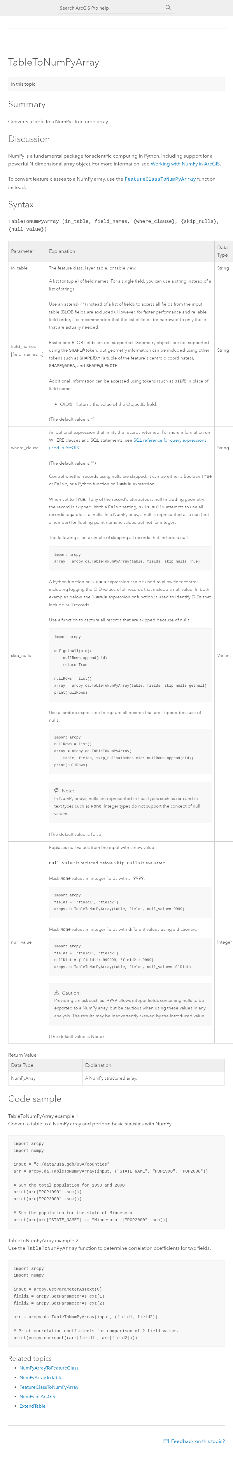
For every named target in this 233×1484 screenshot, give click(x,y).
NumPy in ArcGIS (37, 1404)
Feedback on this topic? (198, 1449)
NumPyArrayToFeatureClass (49, 1376)
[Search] (168, 8)
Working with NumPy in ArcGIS (185, 164)
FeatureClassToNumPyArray (160, 178)
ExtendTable (32, 1414)
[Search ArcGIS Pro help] (110, 8)
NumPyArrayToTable (41, 1385)
